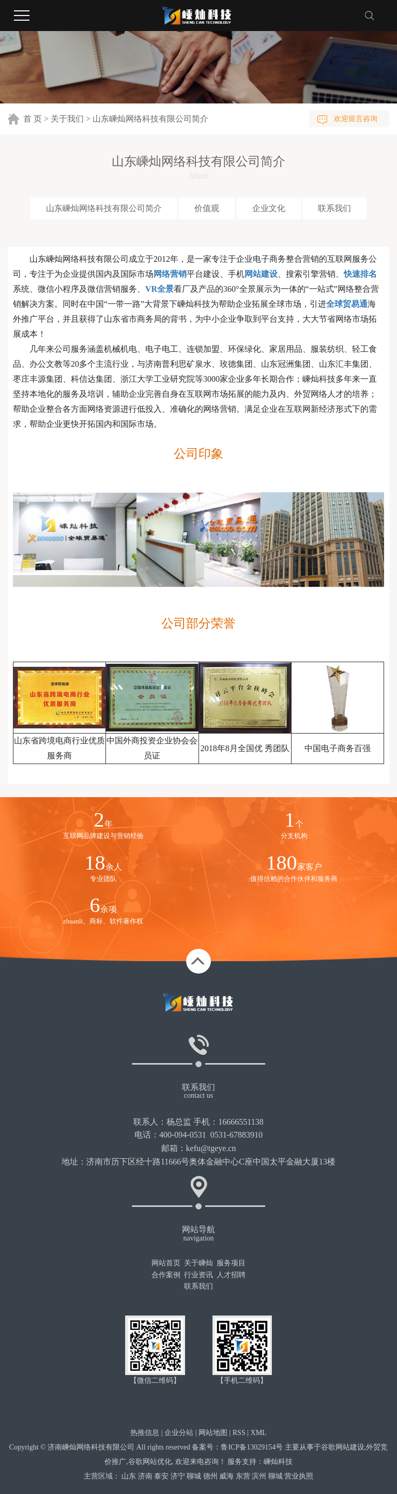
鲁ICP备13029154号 (252, 1447)
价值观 (206, 208)
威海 (226, 1476)
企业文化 (268, 208)
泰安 (161, 1476)
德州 (210, 1476)
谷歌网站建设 (342, 1447)
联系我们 (334, 208)
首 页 (32, 118)
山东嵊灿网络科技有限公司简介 (104, 208)
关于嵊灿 (198, 1263)
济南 (145, 1476)
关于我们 (67, 118)
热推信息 (144, 1433)
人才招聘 (231, 1275)
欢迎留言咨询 (355, 119)
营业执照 (298, 1476)
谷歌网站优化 (150, 1462)
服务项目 (231, 1263)
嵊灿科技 (278, 1462)
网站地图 (212, 1433)
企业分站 (178, 1433)
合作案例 (165, 1275)
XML (259, 1433)
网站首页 (165, 1263)
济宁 (178, 1476)
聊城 (194, 1476)
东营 (243, 1476)
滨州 (259, 1476)
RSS (239, 1433)
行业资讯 (198, 1275)
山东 (128, 1476)
